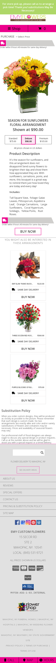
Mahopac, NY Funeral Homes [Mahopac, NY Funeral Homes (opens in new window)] (19, 619)
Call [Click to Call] (9, 660)
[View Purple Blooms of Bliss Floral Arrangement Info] (28, 370)
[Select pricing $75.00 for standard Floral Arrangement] (13, 139)
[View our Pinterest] (33, 524)
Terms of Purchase (37, 645)
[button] (28, 587)
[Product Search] (29, 452)
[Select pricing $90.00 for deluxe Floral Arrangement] (28, 139)
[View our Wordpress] (38, 524)
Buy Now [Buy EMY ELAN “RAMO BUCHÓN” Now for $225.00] (28, 297)
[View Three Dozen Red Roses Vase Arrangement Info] (28, 318)
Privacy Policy (14, 645)
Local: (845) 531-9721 (28, 553)
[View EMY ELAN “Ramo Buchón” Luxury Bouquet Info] (28, 266)
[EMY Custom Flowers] (28, 20)
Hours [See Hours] (46, 660)
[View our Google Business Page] (22, 524)
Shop (14, 28)
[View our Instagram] (28, 524)
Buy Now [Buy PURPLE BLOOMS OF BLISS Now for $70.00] (28, 400)
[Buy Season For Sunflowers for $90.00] (28, 231)
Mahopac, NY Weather (14, 635)
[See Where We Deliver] (28, 469)
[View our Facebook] (17, 524)
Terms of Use (28, 650)
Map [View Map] (28, 660)
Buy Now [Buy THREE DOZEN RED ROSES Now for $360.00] (28, 349)
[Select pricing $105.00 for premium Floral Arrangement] (44, 139)
